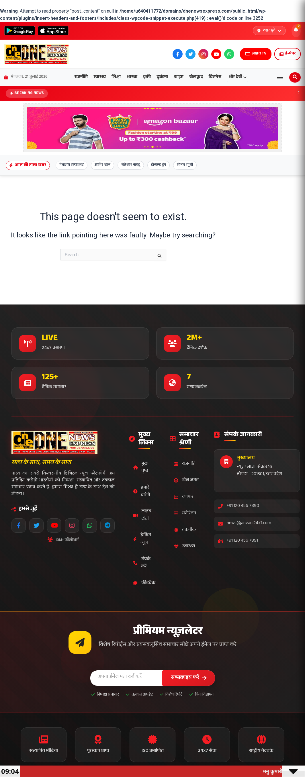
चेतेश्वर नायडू (130, 165)
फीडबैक (144, 583)
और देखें (237, 77)
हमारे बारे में (141, 491)
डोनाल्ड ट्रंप (158, 165)
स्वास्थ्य (99, 77)
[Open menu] (280, 77)
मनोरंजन (185, 514)
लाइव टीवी (142, 515)
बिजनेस (215, 77)
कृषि (147, 77)
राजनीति (81, 77)
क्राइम (178, 77)
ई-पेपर (287, 53)
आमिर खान (102, 165)
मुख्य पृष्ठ (141, 467)
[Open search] (295, 77)
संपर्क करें (141, 563)
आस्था (131, 77)
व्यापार (183, 497)
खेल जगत (186, 480)
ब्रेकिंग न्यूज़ (142, 539)
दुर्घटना (162, 77)
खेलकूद (196, 77)
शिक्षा (116, 77)
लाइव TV (255, 53)
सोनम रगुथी (185, 165)
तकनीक (185, 530)
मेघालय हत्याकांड (71, 165)
